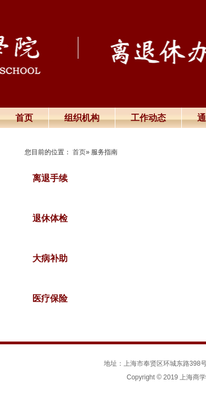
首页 (24, 117)
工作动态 (148, 117)
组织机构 (81, 117)
